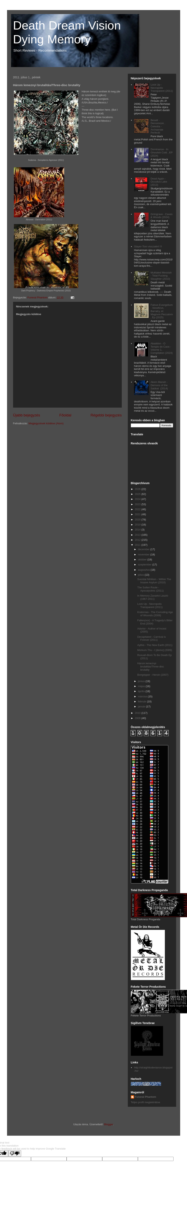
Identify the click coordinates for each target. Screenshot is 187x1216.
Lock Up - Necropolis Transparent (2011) (162, 87)
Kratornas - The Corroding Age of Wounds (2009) (155, 614)
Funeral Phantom (145, 1096)
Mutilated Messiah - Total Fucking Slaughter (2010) (161, 275)
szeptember (145, 564)
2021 (138, 514)
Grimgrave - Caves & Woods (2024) (162, 216)
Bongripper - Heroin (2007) (152, 674)
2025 (138, 494)
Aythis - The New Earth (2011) (154, 645)
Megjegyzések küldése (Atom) (46, 423)
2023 (138, 504)
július (141, 574)
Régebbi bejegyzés (106, 415)
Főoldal (65, 415)
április (142, 691)
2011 (138, 544)
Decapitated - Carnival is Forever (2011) (151, 638)
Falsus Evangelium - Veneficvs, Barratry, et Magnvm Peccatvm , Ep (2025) (162, 311)
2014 (138, 529)
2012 (138, 539)
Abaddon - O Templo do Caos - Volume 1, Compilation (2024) (162, 348)
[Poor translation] (14, 1153)
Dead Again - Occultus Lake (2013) (159, 181)
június (142, 681)
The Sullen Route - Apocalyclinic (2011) (150, 589)
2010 (138, 712)
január (142, 706)
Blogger (108, 1124)
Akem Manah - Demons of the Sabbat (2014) (159, 385)
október (142, 559)
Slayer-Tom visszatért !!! (148, 246)
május (142, 686)
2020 (138, 519)
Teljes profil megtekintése (145, 1102)
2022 (138, 509)
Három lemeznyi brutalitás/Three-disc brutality (150, 666)
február (142, 701)
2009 (138, 718)
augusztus (144, 569)
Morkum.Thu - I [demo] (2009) (154, 650)
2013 (138, 534)
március (143, 696)
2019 (138, 524)
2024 (138, 499)
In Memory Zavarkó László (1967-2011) (152, 597)
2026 (138, 489)
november (144, 554)
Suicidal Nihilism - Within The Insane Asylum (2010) (154, 581)
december (144, 549)
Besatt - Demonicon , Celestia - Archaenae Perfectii (158, 126)
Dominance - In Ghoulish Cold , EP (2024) (162, 152)
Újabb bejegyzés (26, 415)
